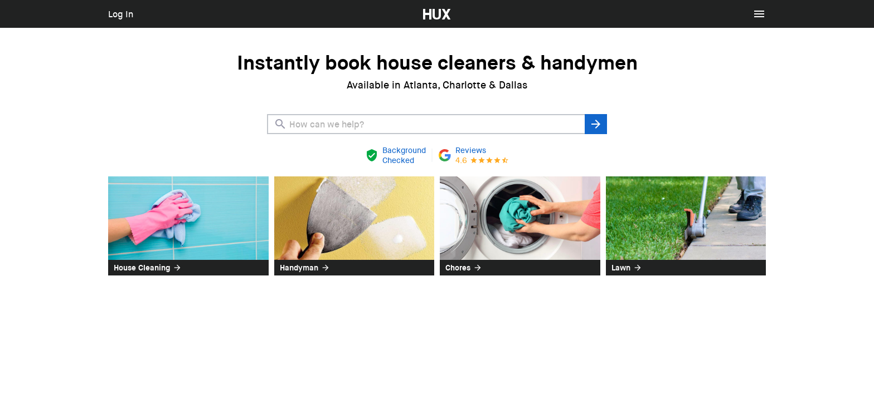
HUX (431, 6)
